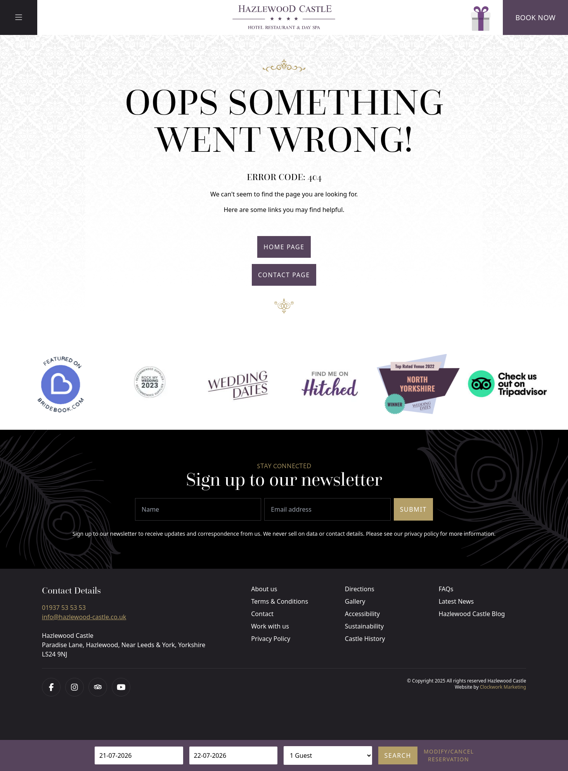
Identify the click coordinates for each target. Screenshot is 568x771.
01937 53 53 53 (64, 607)
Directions (359, 589)
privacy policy (421, 533)
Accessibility (362, 614)
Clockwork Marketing (503, 687)
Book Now (535, 17)
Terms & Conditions (279, 601)
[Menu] (18, 17)
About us (264, 589)
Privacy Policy (270, 638)
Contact (262, 614)
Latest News (456, 601)
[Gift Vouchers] (479, 17)
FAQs (445, 589)
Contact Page (284, 275)
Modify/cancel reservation (448, 755)
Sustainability (364, 626)
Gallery (355, 601)
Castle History (365, 638)
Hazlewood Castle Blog (471, 614)
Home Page (284, 247)
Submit (413, 509)
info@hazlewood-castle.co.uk (84, 617)
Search (397, 755)
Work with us (270, 626)
